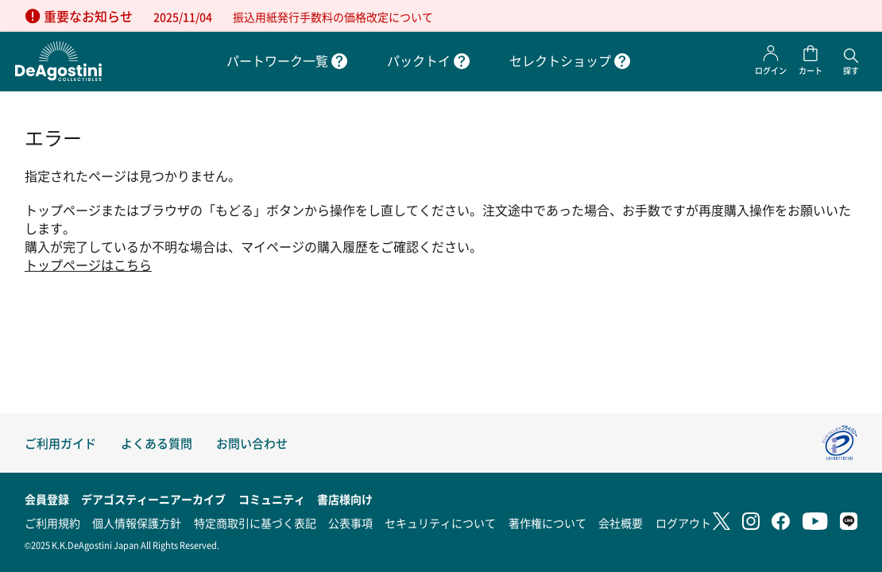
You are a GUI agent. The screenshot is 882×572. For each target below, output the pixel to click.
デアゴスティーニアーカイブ (153, 499)
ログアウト (683, 523)
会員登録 (47, 499)
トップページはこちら (88, 265)
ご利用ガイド (60, 443)
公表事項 (350, 523)
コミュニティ (271, 499)
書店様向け (345, 499)
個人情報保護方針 (136, 523)
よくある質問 (156, 443)
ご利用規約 (52, 523)
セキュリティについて (440, 523)
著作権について (547, 523)
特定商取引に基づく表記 (255, 523)
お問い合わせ (252, 443)
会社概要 (620, 523)
